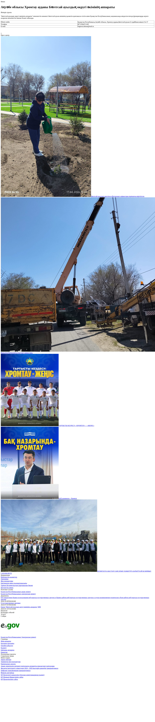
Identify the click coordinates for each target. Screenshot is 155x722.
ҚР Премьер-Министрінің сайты (12, 677)
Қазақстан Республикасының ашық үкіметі (16, 592)
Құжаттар (4, 652)
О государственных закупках (10, 603)
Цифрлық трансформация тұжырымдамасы (16, 670)
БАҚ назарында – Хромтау (68, 498)
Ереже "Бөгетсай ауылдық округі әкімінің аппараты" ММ (21, 607)
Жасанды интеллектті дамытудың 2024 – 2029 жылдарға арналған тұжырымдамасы (29, 668)
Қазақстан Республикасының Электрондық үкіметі (18, 637)
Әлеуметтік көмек (7, 588)
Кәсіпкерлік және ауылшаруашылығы (14, 583)
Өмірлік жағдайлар (7, 673)
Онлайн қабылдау (7, 645)
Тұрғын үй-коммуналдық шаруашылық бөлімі (17, 585)
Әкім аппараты (6, 641)
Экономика (4, 579)
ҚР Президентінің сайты (9, 679)
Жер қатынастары (7, 581)
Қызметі (4, 648)
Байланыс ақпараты (7, 650)
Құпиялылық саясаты (8, 664)
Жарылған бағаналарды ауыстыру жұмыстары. (17, 353)
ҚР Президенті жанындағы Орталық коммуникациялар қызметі (22, 675)
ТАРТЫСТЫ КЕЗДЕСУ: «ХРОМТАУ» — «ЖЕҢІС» (76, 425)
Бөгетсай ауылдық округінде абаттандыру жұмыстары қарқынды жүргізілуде (117, 196)
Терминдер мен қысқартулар (10, 662)
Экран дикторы (6, 659)
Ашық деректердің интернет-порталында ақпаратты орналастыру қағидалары (28, 666)
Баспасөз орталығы (7, 643)
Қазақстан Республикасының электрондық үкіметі (18, 594)
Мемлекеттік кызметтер (9, 577)
